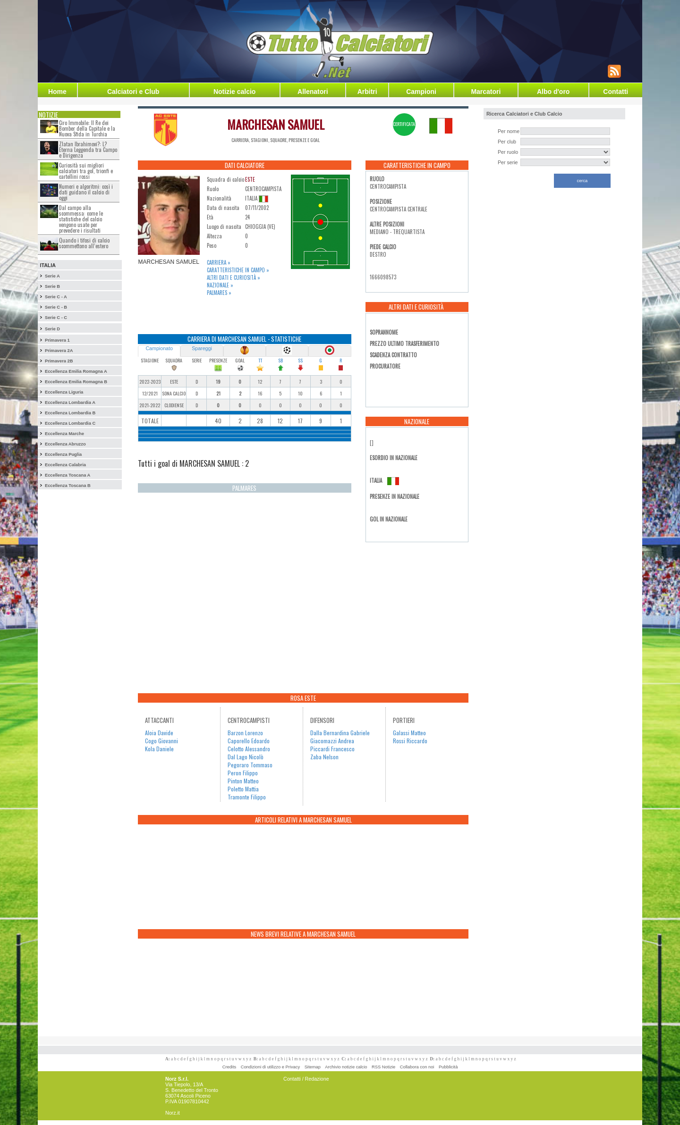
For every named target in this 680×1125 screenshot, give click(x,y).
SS (300, 360)
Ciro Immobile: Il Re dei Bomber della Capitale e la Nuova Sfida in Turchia (87, 128)
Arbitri (367, 91)
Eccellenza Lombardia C (70, 423)
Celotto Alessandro (249, 749)
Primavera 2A (59, 350)
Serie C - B (56, 307)
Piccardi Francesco (332, 749)
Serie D (52, 329)
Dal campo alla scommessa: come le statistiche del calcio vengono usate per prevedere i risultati (81, 219)
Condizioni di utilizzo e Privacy (270, 1067)
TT (260, 360)
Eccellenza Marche (64, 433)
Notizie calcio (234, 91)
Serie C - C (56, 317)
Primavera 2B (59, 361)
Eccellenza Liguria (64, 392)
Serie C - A (56, 296)
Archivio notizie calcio (346, 1067)
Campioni (421, 91)
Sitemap (313, 1067)
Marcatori (486, 91)
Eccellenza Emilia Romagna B (76, 381)
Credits (229, 1067)
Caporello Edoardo (249, 741)
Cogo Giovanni (161, 741)
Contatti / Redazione (306, 1079)
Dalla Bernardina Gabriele (340, 733)
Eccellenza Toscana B (68, 485)
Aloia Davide (159, 733)
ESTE (250, 179)
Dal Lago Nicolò (246, 757)
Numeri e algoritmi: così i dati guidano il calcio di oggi (86, 192)
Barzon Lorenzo (245, 733)
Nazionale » (220, 285)
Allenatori (313, 91)
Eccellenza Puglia (63, 454)
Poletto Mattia (243, 789)
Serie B (52, 286)
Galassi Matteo (409, 733)
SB (280, 360)
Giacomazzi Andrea (332, 741)
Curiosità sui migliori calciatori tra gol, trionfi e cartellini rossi (86, 170)
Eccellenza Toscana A (67, 475)
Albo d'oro (553, 91)
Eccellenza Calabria (65, 464)
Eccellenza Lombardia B (70, 413)
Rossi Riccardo (410, 741)
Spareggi (202, 348)
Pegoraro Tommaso (250, 765)
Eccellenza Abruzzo (65, 444)
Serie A (52, 276)
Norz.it (172, 1113)
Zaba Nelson (324, 757)
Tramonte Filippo (247, 797)
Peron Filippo (243, 773)
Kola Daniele (159, 749)
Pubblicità (448, 1067)
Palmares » (219, 292)
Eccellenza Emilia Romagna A (76, 371)
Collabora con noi (417, 1067)
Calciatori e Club (133, 91)
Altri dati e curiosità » (233, 277)
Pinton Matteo (243, 781)
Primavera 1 (57, 340)
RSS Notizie (383, 1067)
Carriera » (218, 262)
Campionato (158, 348)
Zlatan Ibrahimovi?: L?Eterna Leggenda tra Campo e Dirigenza (88, 149)
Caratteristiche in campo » (238, 270)
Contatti (615, 91)
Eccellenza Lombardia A (70, 402)
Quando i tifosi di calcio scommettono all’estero (84, 243)
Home (57, 91)
